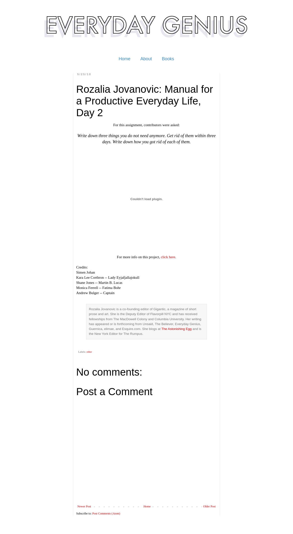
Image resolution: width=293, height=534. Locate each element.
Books (168, 58)
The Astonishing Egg (176, 329)
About (146, 58)
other (89, 351)
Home (124, 58)
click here (168, 257)
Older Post (209, 506)
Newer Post (84, 506)
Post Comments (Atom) (106, 513)
